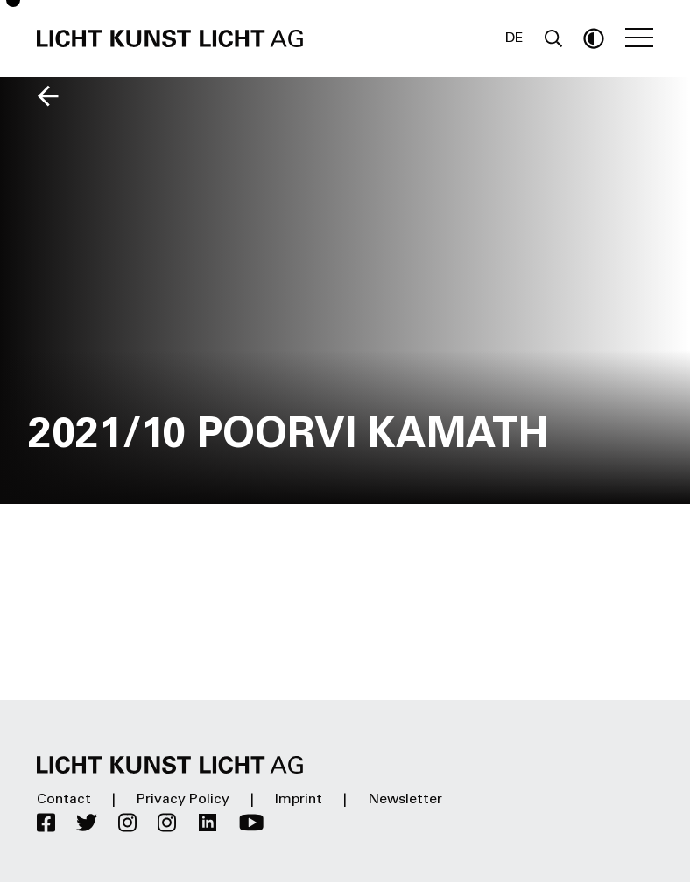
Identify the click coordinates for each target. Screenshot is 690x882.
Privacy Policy (183, 800)
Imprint (298, 800)
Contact (64, 800)
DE (514, 39)
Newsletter (405, 800)
